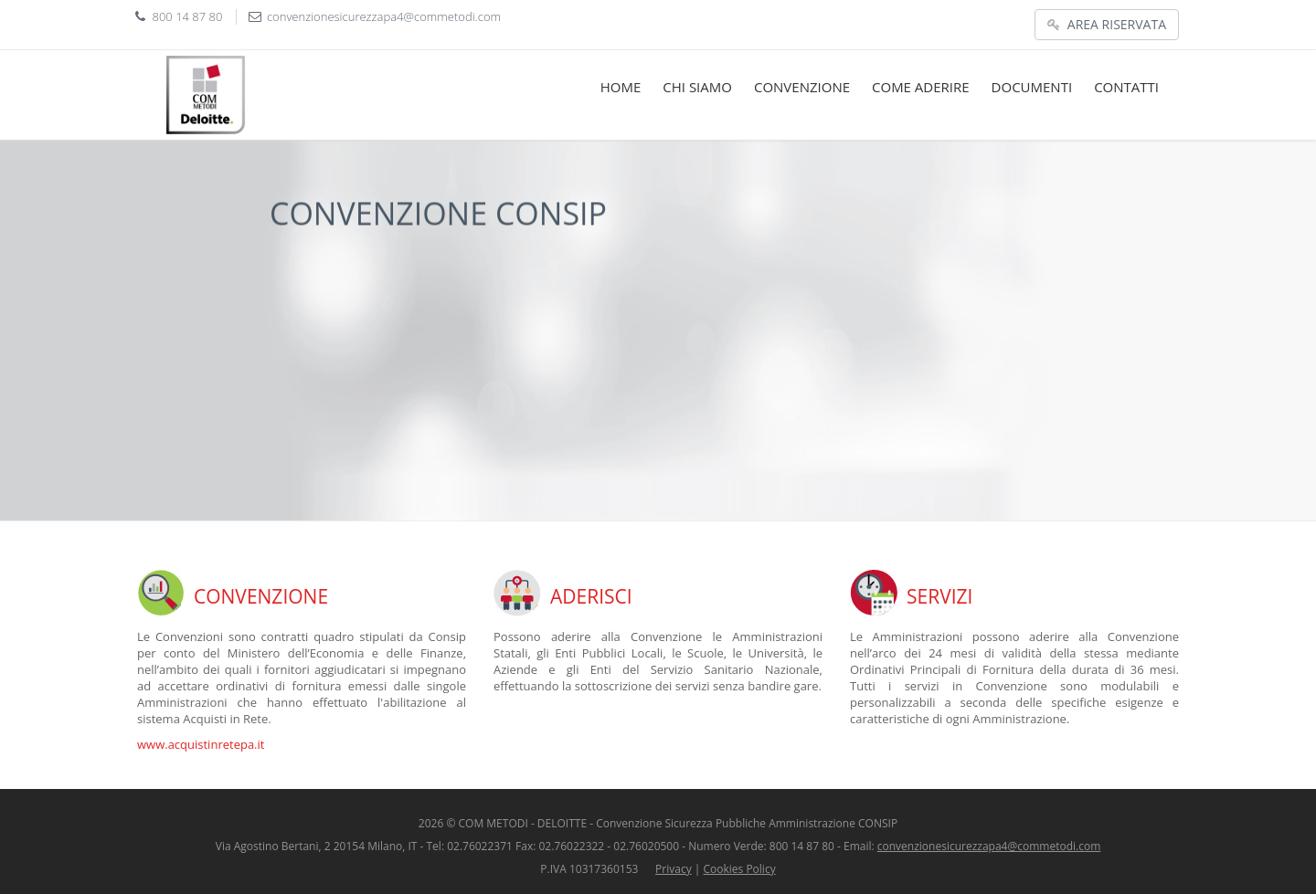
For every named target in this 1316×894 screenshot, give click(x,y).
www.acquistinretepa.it (200, 744)
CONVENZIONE (802, 87)
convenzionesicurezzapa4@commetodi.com (384, 16)
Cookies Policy (740, 869)
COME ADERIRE (921, 87)
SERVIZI (939, 596)
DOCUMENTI (1032, 87)
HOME (621, 87)
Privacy (673, 869)
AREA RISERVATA (1106, 24)
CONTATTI (1126, 87)
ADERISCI (591, 596)
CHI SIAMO (697, 87)
